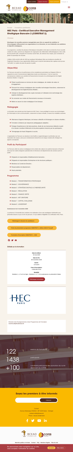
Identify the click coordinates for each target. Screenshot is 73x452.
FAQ (38, 442)
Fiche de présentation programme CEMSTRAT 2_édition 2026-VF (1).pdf (32, 228)
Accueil (9, 27)
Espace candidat (32, 1)
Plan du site (54, 442)
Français (64, 1)
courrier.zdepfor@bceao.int (16, 323)
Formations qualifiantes (22, 27)
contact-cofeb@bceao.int (36, 413)
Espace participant (54, 1)
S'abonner (48, 400)
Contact (33, 442)
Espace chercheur (42, 1)
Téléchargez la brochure (36, 279)
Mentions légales (45, 442)
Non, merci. (60, 448)
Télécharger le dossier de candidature (23, 221)
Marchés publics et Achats (22, 442)
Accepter (51, 448)
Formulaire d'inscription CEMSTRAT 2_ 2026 (24, 235)
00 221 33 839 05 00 (39, 415)
